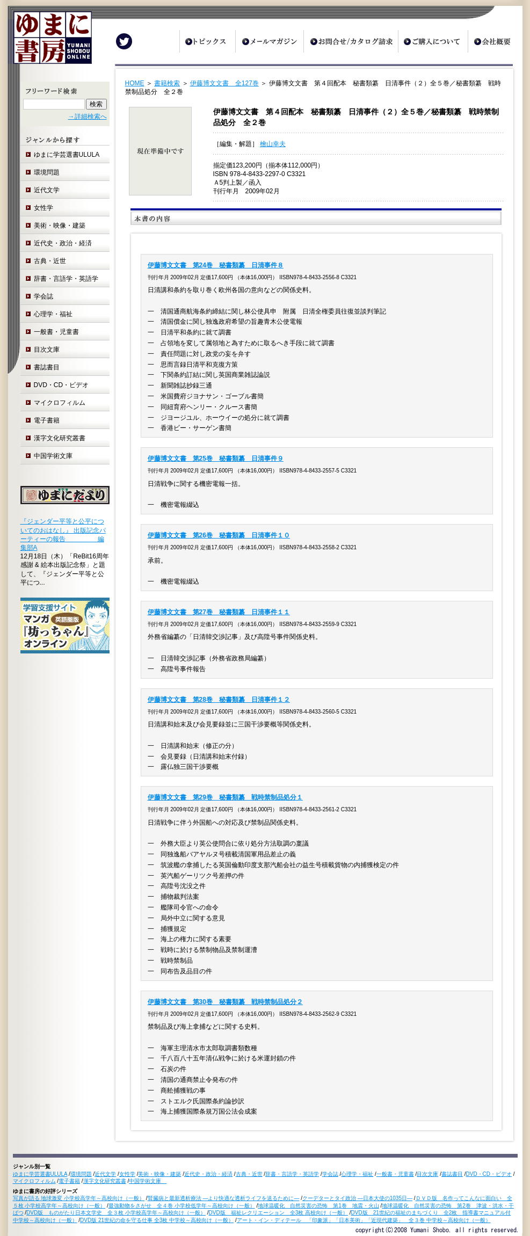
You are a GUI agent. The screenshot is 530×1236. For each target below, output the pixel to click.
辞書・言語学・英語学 (66, 278)
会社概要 (495, 41)
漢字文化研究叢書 (59, 438)
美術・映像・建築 (59, 225)
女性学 (43, 208)
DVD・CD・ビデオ (61, 385)
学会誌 (43, 296)
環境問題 (47, 172)
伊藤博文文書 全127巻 (224, 83)
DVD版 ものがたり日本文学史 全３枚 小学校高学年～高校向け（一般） (116, 1213)
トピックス (207, 41)
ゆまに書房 (50, 41)
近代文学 (47, 190)
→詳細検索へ (87, 116)
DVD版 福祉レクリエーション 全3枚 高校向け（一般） (278, 1213)
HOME (134, 83)
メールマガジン (269, 41)
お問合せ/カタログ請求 (350, 41)
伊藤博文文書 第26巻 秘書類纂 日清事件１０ (219, 535)
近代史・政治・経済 (63, 243)
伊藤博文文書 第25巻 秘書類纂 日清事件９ (216, 458)
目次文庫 (47, 349)
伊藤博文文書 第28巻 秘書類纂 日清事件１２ (219, 699)
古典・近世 (50, 261)
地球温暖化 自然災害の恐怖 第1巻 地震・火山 (318, 1206)
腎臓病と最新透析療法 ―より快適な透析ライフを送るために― (224, 1198)
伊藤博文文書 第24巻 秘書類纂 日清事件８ (216, 265)
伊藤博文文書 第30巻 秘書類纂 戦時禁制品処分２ (225, 1002)
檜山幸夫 (273, 144)
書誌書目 (47, 367)
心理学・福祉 (53, 314)
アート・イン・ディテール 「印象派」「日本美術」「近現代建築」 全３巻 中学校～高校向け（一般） (364, 1220)
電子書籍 (47, 420)
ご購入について (433, 41)
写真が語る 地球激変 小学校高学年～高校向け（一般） (79, 1198)
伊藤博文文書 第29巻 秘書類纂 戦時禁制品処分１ (225, 797)
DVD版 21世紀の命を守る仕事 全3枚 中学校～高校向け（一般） (157, 1220)
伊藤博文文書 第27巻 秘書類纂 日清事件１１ (219, 612)
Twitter (124, 41)
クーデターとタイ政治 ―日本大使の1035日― (357, 1198)
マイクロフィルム (59, 402)
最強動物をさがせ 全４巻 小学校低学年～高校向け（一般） (181, 1206)
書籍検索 (167, 83)
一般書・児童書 (56, 332)
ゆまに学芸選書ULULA (67, 154)
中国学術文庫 (56, 456)
